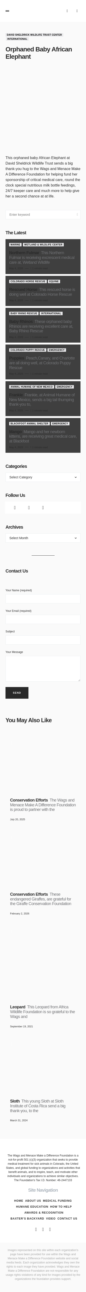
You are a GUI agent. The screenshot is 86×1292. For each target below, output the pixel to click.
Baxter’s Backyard (27, 1218)
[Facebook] (15, 508)
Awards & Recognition (44, 1212)
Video (51, 1218)
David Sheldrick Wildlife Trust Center (34, 35)
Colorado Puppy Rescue (28, 350)
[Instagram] (43, 508)
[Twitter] (29, 508)
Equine (54, 281)
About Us (33, 1200)
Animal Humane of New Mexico (32, 387)
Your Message (43, 666)
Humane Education (32, 1206)
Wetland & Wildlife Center (43, 244)
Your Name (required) (43, 596)
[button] (7, 11)
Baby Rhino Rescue (24, 313)
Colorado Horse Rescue (28, 281)
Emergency (57, 350)
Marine (15, 244)
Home (18, 1200)
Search (77, 214)
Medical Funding (57, 1200)
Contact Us (67, 1218)
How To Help (61, 1206)
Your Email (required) (43, 616)
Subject (43, 637)
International (17, 39)
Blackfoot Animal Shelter (29, 423)
